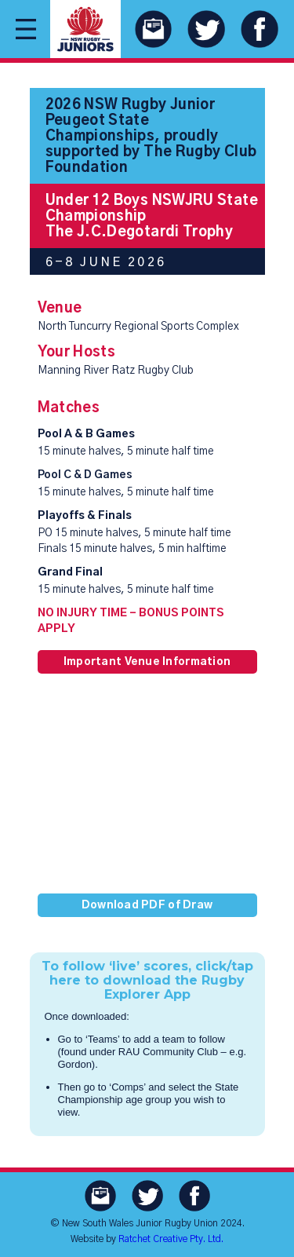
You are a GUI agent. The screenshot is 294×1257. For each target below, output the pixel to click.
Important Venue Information (147, 661)
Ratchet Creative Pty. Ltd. (170, 1239)
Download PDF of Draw (147, 905)
